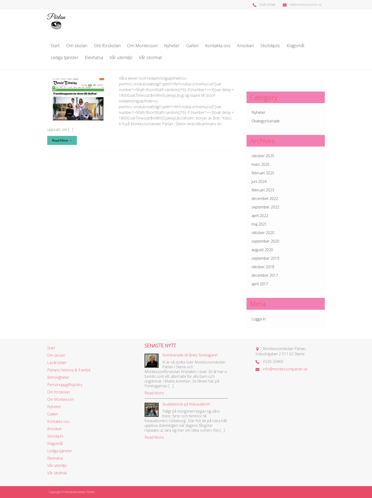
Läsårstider (56, 362)
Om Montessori (142, 45)
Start (55, 45)
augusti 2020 (262, 249)
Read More (154, 393)
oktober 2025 (262, 155)
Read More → (62, 140)
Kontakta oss (217, 45)
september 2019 (265, 258)
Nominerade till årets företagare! (189, 355)
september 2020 (265, 241)
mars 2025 (260, 164)
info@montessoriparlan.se (302, 5)
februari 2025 (262, 173)
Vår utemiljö (121, 57)
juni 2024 (259, 181)
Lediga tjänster (64, 57)
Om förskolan (107, 45)
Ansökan (245, 45)
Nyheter (172, 45)
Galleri (192, 45)
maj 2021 (259, 224)
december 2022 (264, 198)
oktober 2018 (262, 266)
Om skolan (76, 45)
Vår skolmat (150, 57)
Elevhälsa (94, 57)
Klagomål (295, 45)
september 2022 (265, 207)
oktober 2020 (262, 232)
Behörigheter (58, 377)
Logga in (258, 319)
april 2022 (259, 215)
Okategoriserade (265, 121)
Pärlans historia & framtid (68, 370)
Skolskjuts (270, 45)
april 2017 (259, 283)
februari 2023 (262, 190)
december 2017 (264, 275)
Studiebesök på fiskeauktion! (186, 404)
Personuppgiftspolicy (64, 384)
